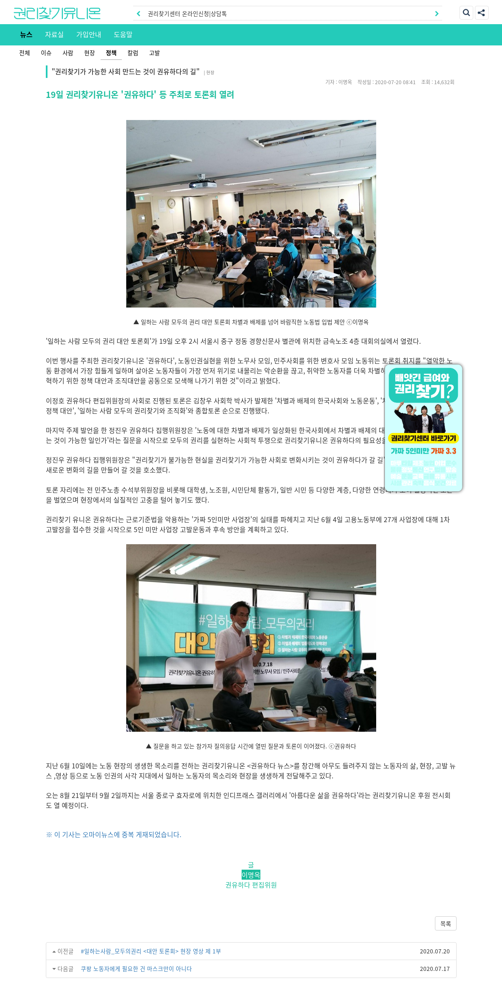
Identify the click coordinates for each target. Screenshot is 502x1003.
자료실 (54, 34)
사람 (67, 52)
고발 (154, 52)
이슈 (46, 52)
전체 (24, 52)
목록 (445, 923)
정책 (111, 52)
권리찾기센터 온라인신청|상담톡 (187, 13)
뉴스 (26, 34)
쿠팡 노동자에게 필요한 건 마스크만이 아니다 (136, 968)
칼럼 (132, 52)
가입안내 (88, 34)
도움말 (123, 34)
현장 (89, 52)
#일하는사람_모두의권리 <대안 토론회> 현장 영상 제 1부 (151, 951)
